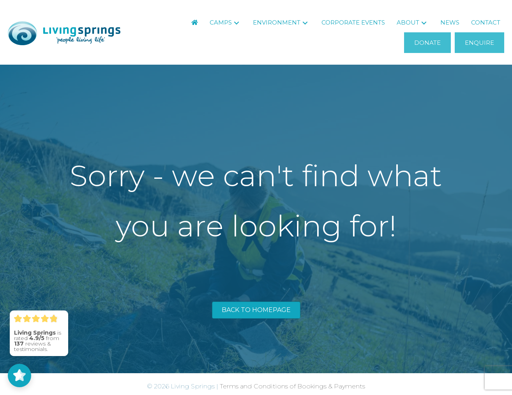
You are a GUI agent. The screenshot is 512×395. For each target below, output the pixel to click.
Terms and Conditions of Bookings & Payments (292, 386)
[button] (236, 22)
